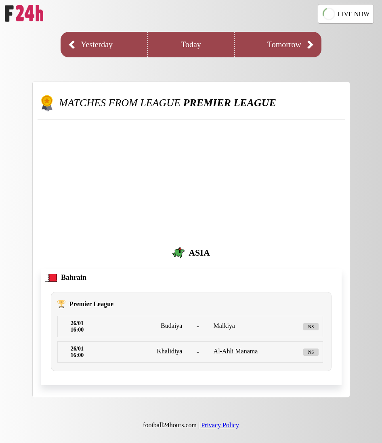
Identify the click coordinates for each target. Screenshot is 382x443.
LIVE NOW (345, 14)
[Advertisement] (191, 180)
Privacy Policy (220, 425)
